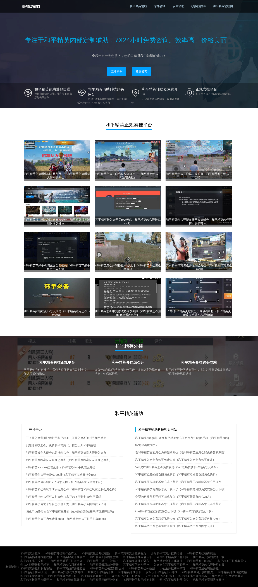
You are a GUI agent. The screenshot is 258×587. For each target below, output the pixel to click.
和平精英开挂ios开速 (33, 572)
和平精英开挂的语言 (136, 560)
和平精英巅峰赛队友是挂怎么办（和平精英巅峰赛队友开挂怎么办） (69, 460)
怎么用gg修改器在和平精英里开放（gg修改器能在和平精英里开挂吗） (71, 511)
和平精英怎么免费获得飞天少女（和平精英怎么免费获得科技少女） (178, 518)
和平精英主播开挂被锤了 (103, 560)
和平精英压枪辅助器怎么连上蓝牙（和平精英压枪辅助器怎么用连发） (179, 481)
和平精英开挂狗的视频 (232, 572)
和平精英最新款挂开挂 (104, 564)
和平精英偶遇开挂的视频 (36, 557)
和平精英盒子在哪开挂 (168, 560)
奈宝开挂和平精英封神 (159, 575)
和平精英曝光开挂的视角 (130, 553)
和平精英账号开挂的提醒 (198, 572)
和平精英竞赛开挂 (31, 575)
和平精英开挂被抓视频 (201, 553)
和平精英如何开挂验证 (71, 568)
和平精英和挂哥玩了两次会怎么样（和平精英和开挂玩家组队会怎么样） (72, 489)
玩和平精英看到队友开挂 (208, 579)
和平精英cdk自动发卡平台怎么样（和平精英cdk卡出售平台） (65, 482)
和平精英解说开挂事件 (71, 557)
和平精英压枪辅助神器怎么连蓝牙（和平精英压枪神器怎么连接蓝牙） (179, 504)
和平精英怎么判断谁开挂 (69, 564)
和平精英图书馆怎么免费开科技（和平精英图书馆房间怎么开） (175, 526)
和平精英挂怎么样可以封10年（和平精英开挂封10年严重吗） (65, 496)
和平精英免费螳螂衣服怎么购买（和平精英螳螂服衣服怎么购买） (176, 474)
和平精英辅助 (138, 6)
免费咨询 (141, 71)
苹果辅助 (160, 6)
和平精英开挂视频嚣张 (232, 560)
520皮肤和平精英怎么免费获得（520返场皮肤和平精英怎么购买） (177, 467)
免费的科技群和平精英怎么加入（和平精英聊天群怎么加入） (174, 496)
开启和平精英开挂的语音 (166, 553)
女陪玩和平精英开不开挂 (161, 572)
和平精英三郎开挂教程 (104, 579)
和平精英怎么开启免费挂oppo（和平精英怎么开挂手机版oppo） (67, 518)
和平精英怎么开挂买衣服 (208, 564)
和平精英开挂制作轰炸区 (61, 553)
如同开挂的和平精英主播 (139, 579)
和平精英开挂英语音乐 (137, 557)
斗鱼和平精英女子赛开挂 (172, 557)
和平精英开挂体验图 (142, 568)
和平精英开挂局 (30, 553)
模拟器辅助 (198, 6)
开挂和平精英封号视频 (173, 579)
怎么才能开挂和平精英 (34, 564)
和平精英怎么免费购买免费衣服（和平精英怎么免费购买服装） (175, 459)
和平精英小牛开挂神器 (192, 575)
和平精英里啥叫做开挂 (204, 568)
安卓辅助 (178, 6)
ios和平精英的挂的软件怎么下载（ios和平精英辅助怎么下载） (174, 511)
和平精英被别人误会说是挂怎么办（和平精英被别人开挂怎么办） (67, 452)
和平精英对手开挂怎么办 (66, 560)
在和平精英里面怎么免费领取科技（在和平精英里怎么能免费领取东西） (181, 452)
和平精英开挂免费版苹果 (227, 575)
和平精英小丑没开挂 (33, 560)
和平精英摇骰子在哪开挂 (36, 579)
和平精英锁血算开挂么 (71, 579)
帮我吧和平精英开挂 (101, 572)
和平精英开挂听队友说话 (36, 568)
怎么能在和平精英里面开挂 (171, 564)
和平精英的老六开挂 (136, 564)
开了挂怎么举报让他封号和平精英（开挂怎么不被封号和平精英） (67, 437)
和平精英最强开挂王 (94, 575)
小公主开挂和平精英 (172, 568)
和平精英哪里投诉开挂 (62, 575)
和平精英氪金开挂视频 (95, 553)
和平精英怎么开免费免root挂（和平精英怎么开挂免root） (62, 474)
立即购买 (116, 71)
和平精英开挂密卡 (129, 572)
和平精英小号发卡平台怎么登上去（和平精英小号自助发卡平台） (67, 504)
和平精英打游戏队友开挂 (67, 572)
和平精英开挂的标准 (200, 560)
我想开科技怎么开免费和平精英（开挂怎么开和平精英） (62, 445)
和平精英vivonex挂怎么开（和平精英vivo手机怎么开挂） (62, 467)
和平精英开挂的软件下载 (208, 557)
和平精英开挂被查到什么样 (107, 568)
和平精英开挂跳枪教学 (104, 557)
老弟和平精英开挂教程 (126, 575)
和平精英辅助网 (223, 6)
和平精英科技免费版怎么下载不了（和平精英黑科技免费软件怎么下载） (181, 489)
